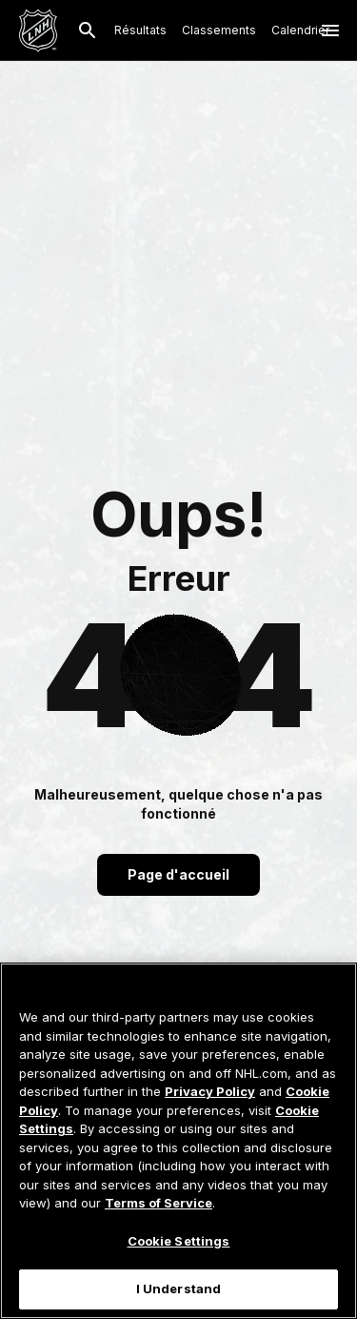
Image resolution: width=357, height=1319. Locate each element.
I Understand (179, 1288)
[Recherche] (87, 30)
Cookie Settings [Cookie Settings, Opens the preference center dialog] (179, 1240)
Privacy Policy (210, 1091)
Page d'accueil (178, 874)
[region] (178, 1141)
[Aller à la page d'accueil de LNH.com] (38, 30)
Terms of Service (158, 1202)
